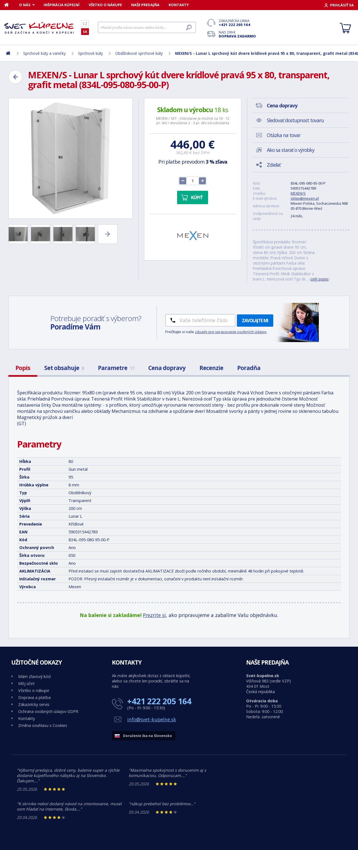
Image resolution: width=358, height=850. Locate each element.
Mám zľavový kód (34, 676)
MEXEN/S (298, 193)
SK (85, 31)
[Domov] (9, 5)
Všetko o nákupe (105, 4)
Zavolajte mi (255, 320)
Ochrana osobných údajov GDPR (48, 711)
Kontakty (179, 4)
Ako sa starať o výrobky (290, 150)
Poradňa (248, 368)
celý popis (319, 279)
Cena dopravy (166, 368)
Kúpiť (196, 197)
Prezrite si (154, 615)
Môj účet (26, 683)
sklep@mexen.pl (305, 198)
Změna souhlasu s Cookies (42, 725)
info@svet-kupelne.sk (151, 719)
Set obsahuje (64, 368)
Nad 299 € (237, 34)
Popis (22, 368)
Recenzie (211, 368)
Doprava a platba (34, 697)
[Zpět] (15, 77)
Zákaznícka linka (237, 22)
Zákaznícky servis (34, 704)
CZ (85, 23)
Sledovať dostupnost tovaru (295, 120)
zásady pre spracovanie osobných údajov (231, 331)
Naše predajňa (145, 4)
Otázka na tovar (283, 135)
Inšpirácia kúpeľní (61, 4)
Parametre (116, 368)
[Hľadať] (147, 27)
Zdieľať (274, 164)
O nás (24, 4)
